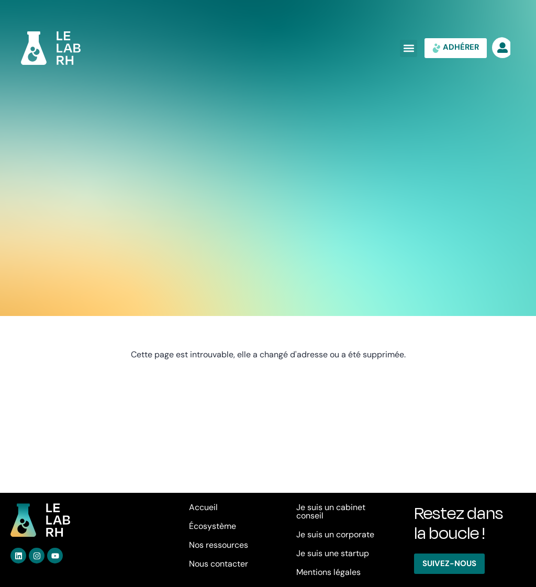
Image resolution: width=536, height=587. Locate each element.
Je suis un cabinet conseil (330, 511)
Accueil (203, 507)
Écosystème (212, 526)
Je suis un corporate (335, 534)
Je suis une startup (332, 553)
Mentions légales (328, 572)
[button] (408, 48)
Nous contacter (218, 563)
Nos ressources (218, 544)
